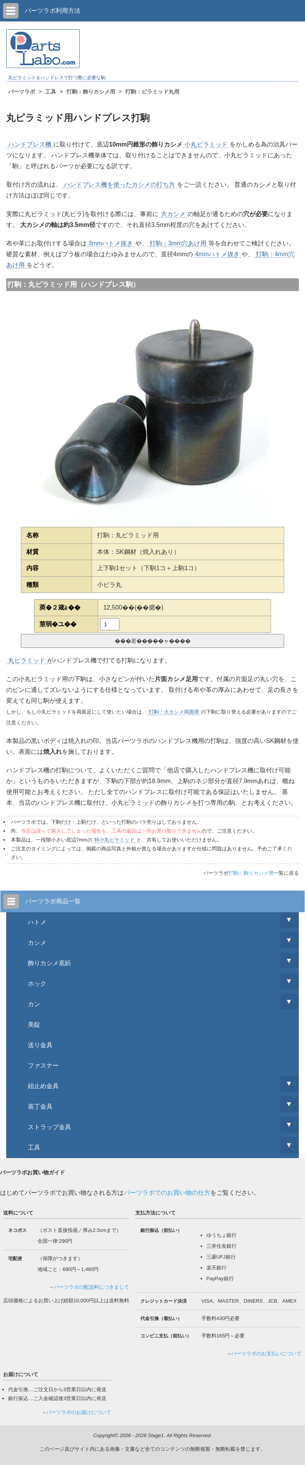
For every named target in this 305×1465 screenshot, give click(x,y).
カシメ (37, 942)
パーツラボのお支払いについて (266, 1353)
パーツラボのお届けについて (78, 1412)
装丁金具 (40, 1106)
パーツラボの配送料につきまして (91, 1287)
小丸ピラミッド (206, 144)
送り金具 (40, 1045)
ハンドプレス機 (29, 144)
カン (34, 1004)
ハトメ (37, 922)
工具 (34, 1147)
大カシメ (173, 214)
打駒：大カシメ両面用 (174, 712)
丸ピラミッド (26, 660)
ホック (37, 983)
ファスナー (43, 1065)
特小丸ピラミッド (114, 840)
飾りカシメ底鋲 (49, 963)
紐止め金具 (43, 1086)
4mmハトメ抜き (217, 254)
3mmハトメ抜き (111, 243)
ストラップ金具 (49, 1127)
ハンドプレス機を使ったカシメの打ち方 (119, 184)
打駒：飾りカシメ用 (251, 873)
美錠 (34, 1024)
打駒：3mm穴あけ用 (178, 243)
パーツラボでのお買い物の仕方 (167, 1192)
